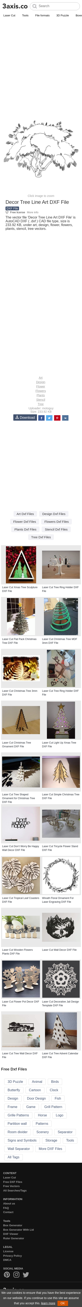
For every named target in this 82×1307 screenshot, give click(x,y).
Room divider (17, 1132)
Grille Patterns (18, 1115)
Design (40, 382)
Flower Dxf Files (24, 521)
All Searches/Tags (15, 1190)
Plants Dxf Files (25, 529)
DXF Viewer (10, 1233)
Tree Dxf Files (41, 537)
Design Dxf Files (53, 514)
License (8, 1251)
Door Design (36, 1098)
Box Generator (12, 1225)
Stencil (40, 399)
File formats (42, 15)
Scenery (42, 1132)
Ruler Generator (13, 1238)
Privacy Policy (12, 1255)
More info (32, 212)
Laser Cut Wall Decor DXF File (59, 949)
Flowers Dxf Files (56, 521)
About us (9, 1203)
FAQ (6, 1207)
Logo (59, 1115)
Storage (51, 1140)
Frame (12, 1107)
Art (41, 377)
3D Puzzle (62, 15)
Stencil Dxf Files (56, 529)
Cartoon (35, 1090)
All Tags (13, 1157)
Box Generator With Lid (18, 1229)
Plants (41, 395)
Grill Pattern (53, 1107)
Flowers (41, 391)
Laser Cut (9, 15)
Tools (25, 15)
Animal (37, 1081)
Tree (41, 404)
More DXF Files (50, 1149)
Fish (58, 1098)
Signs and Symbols (22, 1140)
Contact (8, 1212)
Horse (42, 1115)
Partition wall (17, 1123)
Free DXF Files (12, 1181)
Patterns (42, 1123)
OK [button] (63, 1303)
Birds (55, 1081)
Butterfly (14, 1090)
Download (25, 417)
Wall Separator (19, 1149)
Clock (54, 1090)
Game (31, 1107)
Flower (40, 386)
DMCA (7, 1259)
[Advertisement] (41, 60)
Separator (65, 1132)
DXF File (12, 208)
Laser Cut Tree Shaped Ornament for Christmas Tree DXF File (18, 798)
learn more (48, 1303)
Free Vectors (11, 1186)
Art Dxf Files (25, 514)
